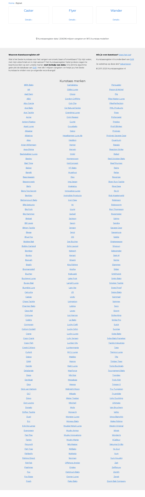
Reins (116, 168)
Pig (116, 94)
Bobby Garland (29, 246)
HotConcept (72, 163)
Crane (28, 334)
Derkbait (29, 380)
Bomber (29, 251)
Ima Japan (72, 182)
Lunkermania (72, 348)
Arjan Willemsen (28, 145)
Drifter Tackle (28, 412)
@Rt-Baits (28, 85)
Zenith (116, 472)
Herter (72, 145)
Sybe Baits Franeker (116, 338)
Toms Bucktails (116, 366)
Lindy (72, 297)
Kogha (73, 269)
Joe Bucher (72, 242)
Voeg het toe (125, 55)
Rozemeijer (116, 214)
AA (28, 89)
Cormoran (28, 324)
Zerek (116, 477)
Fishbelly (29, 454)
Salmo (116, 219)
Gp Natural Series (72, 108)
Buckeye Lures (29, 278)
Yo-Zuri (116, 449)
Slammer (116, 265)
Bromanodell (29, 269)
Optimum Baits (72, 472)
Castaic (28, 297)
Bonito (29, 255)
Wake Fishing (116, 421)
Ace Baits (29, 108)
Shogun (116, 246)
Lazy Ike (72, 288)
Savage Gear (116, 228)
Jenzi (72, 232)
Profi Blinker (116, 126)
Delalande (28, 371)
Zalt (116, 463)
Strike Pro (116, 320)
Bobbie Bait (28, 242)
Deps (28, 375)
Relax (116, 172)
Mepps (72, 384)
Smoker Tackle (116, 283)
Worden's (116, 435)
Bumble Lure (28, 288)
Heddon (72, 140)
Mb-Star (72, 375)
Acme (28, 117)
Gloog (72, 94)
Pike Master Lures (116, 99)
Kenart (72, 255)
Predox (116, 122)
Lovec (72, 311)
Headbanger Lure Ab (72, 136)
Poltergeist (116, 117)
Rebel (116, 154)
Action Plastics (28, 122)
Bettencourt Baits (28, 200)
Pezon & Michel (116, 89)
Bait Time (28, 163)
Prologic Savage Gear (116, 136)
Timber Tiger (116, 361)
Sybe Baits (116, 334)
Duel (28, 417)
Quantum (116, 140)
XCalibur (116, 440)
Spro (116, 306)
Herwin (72, 149)
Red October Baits (116, 159)
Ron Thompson (116, 209)
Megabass (72, 380)
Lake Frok (72, 278)
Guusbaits (72, 126)
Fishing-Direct (28, 458)
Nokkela (72, 454)
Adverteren (125, 64)
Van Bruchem (116, 407)
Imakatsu (72, 186)
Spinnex (116, 301)
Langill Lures (72, 283)
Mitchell (72, 403)
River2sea (116, 186)
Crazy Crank (28, 338)
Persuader (116, 85)
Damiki (29, 366)
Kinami (72, 260)
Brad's (28, 265)
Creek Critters (28, 348)
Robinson (116, 200)
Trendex (116, 375)
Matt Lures (72, 366)
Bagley (28, 159)
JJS (72, 237)
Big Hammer (28, 214)
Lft (72, 292)
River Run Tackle (116, 182)
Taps (116, 348)
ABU (29, 99)
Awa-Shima (29, 149)
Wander (116, 10)
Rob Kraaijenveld (116, 195)
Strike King (116, 315)
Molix (72, 407)
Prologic (116, 131)
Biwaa (28, 232)
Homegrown (72, 159)
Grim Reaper (72, 117)
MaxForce (72, 371)
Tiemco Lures (116, 352)
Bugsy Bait (29, 283)
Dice (29, 384)
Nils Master (72, 444)
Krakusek (72, 274)
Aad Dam (28, 94)
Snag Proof (116, 288)
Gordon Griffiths (72, 99)
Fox (28, 472)
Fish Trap (29, 449)
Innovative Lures (72, 191)
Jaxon (72, 223)
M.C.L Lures (72, 352)
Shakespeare (116, 242)
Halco (72, 131)
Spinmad (116, 297)
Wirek (116, 430)
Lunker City (72, 343)
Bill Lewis (29, 223)
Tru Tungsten (116, 389)
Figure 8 (29, 444)
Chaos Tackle (29, 301)
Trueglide (116, 394)
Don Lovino (29, 403)
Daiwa (28, 357)
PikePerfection (116, 103)
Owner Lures (72, 477)
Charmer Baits (28, 306)
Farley (29, 440)
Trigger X (116, 384)
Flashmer (28, 467)
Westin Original (116, 426)
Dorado (28, 407)
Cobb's (29, 320)
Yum (116, 454)
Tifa (116, 357)
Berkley (28, 195)
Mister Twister (72, 398)
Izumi (72, 209)
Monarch (72, 412)
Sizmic (116, 260)
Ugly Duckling (116, 398)
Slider (116, 269)
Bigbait (28, 219)
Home (11, 3)
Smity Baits (116, 278)
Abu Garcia (29, 103)
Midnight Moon (73, 389)
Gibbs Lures (72, 89)
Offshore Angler (72, 463)
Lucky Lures (72, 334)
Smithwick (116, 274)
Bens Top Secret (28, 191)
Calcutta (29, 292)
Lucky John (72, 329)
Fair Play (29, 435)
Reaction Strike (116, 149)
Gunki (72, 122)
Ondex (72, 467)
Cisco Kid (29, 311)
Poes (116, 113)
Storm (116, 311)
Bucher (28, 274)
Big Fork (29, 209)
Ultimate (116, 403)
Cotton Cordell (29, 329)
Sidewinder (116, 251)
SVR (35, 68)
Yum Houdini (116, 458)
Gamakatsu (72, 85)
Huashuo (72, 172)
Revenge (116, 177)
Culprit (28, 352)
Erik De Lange (28, 426)
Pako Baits (72, 481)
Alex (29, 140)
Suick (116, 324)
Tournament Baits (116, 371)
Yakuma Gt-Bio (116, 444)
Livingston (72, 301)
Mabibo (72, 357)
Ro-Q (116, 191)
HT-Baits (72, 168)
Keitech (72, 251)
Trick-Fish (116, 380)
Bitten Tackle (28, 228)
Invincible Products (73, 195)
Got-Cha (72, 103)
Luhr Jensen (72, 338)
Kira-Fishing (72, 265)
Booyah (28, 260)
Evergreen (29, 430)
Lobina (72, 306)
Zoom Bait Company (116, 481)
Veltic (116, 412)
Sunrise (116, 329)
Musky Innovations (72, 435)
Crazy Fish (28, 343)
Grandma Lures (72, 113)
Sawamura (116, 232)
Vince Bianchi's (116, 417)
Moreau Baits (72, 421)
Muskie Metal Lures (73, 426)
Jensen (72, 228)
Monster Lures (72, 417)
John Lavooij (72, 246)
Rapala (116, 145)
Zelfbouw (116, 467)
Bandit (29, 172)
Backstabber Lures (28, 154)
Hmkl (72, 154)
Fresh (28, 481)
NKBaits (72, 449)
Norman (72, 458)
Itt (72, 205)
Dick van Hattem (28, 389)
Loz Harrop (72, 315)
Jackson (72, 219)
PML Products (116, 108)
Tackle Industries (116, 343)
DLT (29, 394)
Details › (28, 20)
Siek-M (116, 255)
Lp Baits (72, 320)
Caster (28, 10)
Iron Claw (72, 200)
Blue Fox (29, 237)
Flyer (72, 10)
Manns (72, 361)
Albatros (29, 136)
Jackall (72, 214)
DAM (28, 361)
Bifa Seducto (29, 205)
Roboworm (116, 205)
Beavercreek (29, 182)
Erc (28, 421)
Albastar (29, 131)
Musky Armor (72, 430)
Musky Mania (73, 440)
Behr (28, 186)
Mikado (72, 394)
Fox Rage (28, 477)
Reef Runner (116, 163)
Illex (73, 177)
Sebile (116, 237)
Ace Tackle (29, 113)
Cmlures (29, 315)
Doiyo (28, 398)
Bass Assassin (28, 177)
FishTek (28, 463)
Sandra (116, 223)
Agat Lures (29, 126)
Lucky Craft (72, 324)
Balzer (29, 168)
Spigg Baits (116, 292)
